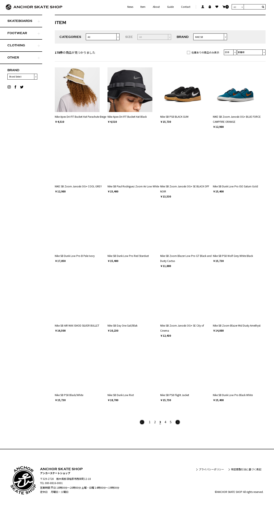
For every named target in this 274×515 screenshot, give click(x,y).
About (156, 6)
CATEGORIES (70, 37)
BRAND (13, 70)
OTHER (13, 57)
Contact (185, 6)
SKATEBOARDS (19, 21)
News (130, 6)
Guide (170, 6)
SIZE (129, 37)
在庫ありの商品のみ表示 (205, 52)
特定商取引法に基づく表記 (246, 469)
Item (142, 6)
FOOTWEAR (17, 33)
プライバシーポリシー (211, 469)
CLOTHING (16, 45)
